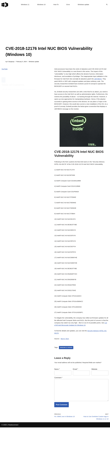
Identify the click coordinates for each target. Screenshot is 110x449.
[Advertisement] (55, 30)
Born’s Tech (65, 356)
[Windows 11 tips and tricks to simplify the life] (5, 4)
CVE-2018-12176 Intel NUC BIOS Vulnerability (20, 85)
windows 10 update (66, 365)
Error (68, 4)
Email (75, 387)
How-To (56, 4)
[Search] (106, 4)
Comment (58, 396)
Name (57, 387)
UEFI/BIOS (58, 83)
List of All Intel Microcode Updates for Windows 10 (81, 342)
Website (94, 387)
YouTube (5, 69)
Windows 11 (24, 4)
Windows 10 (41, 4)
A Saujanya (11, 62)
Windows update (84, 4)
